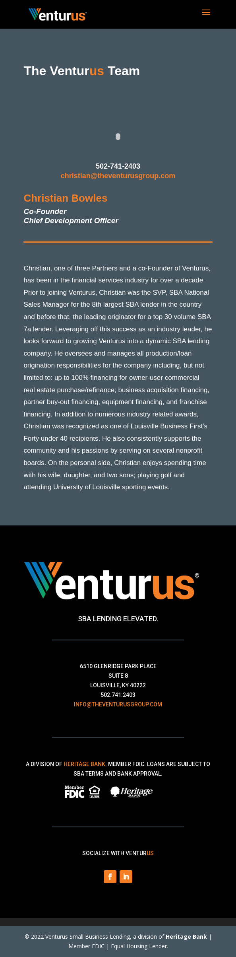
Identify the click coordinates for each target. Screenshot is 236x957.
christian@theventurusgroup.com (118, 176)
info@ (118, 704)
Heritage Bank (84, 764)
